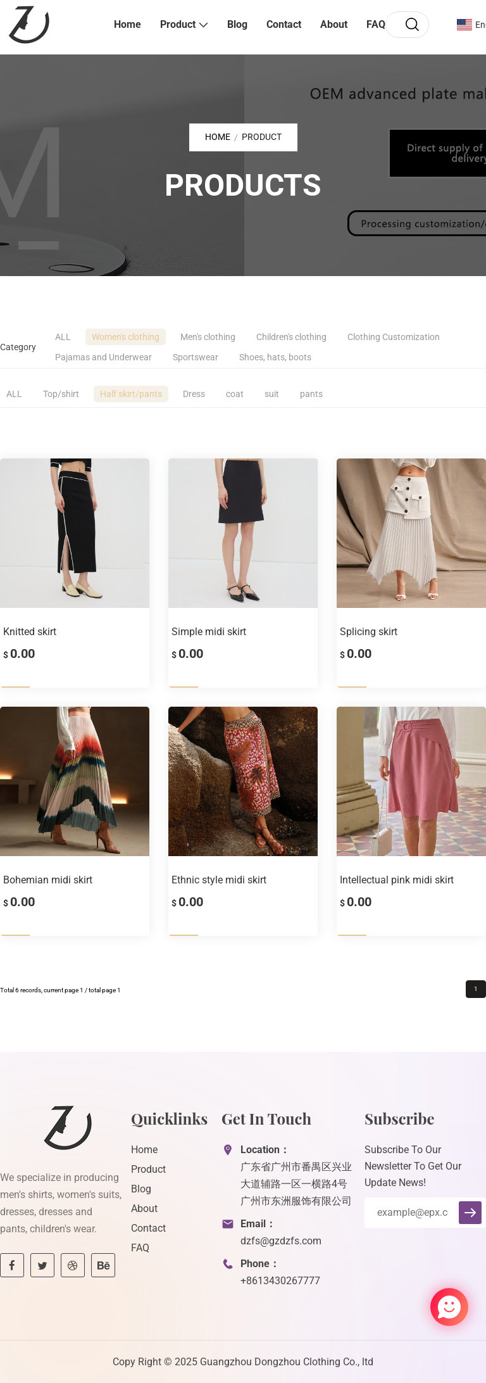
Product (178, 24)
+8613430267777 (280, 1281)
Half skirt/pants (131, 394)
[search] (412, 24)
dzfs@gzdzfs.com (280, 1241)
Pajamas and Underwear (103, 357)
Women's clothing (125, 337)
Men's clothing (207, 337)
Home (127, 24)
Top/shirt (61, 394)
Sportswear (195, 357)
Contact (283, 24)
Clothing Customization (393, 337)
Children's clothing (291, 337)
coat (235, 394)
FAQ (375, 24)
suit (272, 394)
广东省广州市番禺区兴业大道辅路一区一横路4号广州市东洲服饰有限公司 (296, 1184)
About (333, 24)
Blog (237, 24)
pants (311, 394)
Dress (194, 394)
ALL (63, 337)
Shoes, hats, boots (275, 357)
